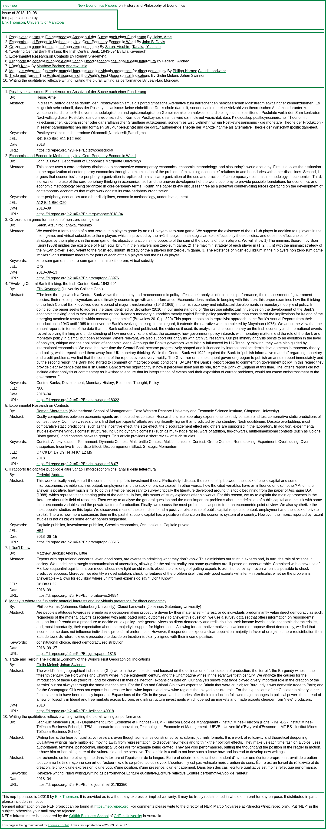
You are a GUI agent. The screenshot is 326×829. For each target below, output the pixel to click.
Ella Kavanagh (134, 51)
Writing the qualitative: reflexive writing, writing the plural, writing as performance (75, 80)
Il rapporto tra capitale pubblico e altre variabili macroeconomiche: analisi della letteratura (82, 61)
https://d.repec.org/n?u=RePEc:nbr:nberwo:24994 (77, 595)
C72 (39, 266)
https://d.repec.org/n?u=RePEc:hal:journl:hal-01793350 (81, 785)
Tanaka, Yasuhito (146, 47)
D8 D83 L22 (46, 584)
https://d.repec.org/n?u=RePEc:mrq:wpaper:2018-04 (79, 214)
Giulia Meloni (167, 75)
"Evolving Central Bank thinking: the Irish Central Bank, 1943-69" (62, 51)
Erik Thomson (13, 22)
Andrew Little (76, 66)
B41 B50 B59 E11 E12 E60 (58, 139)
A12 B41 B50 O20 (51, 203)
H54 (39, 531)
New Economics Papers (97, 5)
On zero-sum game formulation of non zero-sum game (54, 47)
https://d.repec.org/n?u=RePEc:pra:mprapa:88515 (77, 542)
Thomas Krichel (58, 825)
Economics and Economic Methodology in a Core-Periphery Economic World (72, 42)
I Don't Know (19, 66)
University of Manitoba (45, 22)
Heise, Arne (162, 37)
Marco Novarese (226, 806)
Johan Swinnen (192, 75)
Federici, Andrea (175, 61)
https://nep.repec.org (111, 806)
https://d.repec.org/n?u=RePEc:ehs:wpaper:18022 (77, 400)
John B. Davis (153, 42)
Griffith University (128, 816)
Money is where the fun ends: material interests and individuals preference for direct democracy (87, 71)
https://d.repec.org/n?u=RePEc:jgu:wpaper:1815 (76, 654)
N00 (39, 388)
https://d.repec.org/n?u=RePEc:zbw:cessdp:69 (74, 150)
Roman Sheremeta (90, 56)
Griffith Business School (89, 816)
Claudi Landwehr (212, 71)
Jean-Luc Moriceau (163, 80)
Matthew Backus (50, 66)
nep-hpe (10, 5)
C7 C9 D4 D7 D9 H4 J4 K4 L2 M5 (64, 452)
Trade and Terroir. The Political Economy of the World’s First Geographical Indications (79, 75)
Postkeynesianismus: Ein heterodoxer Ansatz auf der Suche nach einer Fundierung (77, 37)
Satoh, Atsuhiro (118, 47)
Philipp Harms (184, 71)
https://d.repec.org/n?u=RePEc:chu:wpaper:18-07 (77, 464)
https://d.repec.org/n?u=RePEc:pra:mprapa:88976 (77, 278)
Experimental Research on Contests (39, 56)
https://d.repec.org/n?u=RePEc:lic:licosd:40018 (75, 711)
